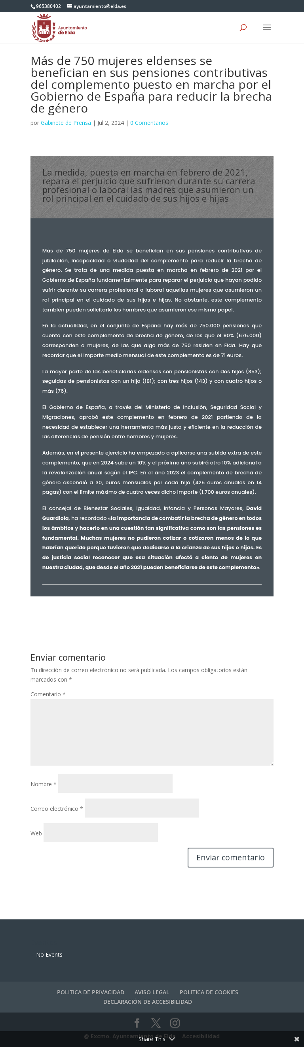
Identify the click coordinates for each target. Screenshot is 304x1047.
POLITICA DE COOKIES (209, 992)
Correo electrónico (56, 808)
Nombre (43, 784)
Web (36, 833)
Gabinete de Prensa (66, 122)
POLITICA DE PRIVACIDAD (90, 992)
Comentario (48, 694)
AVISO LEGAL (152, 992)
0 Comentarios (149, 122)
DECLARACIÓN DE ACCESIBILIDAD (147, 1001)
